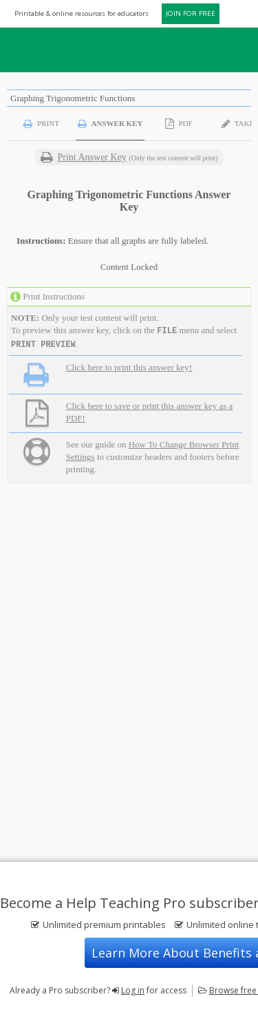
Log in (132, 990)
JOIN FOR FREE (190, 13)
